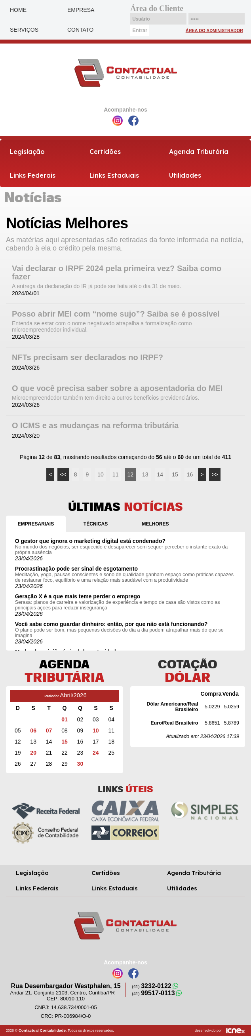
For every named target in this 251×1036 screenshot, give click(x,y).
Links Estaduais (114, 175)
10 (100, 474)
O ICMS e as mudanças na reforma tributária (95, 425)
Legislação (27, 152)
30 (80, 764)
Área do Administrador (214, 30)
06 (33, 730)
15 (175, 474)
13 (145, 474)
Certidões (105, 152)
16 (190, 474)
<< (63, 474)
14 (160, 474)
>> (214, 474)
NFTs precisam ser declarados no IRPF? (87, 357)
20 (33, 752)
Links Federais (32, 175)
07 (49, 730)
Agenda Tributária (198, 152)
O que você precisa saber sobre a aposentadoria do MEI (117, 388)
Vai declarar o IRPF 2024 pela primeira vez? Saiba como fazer (116, 272)
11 (115, 474)
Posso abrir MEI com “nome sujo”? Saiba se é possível (116, 314)
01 (64, 719)
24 (96, 752)
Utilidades (185, 175)
